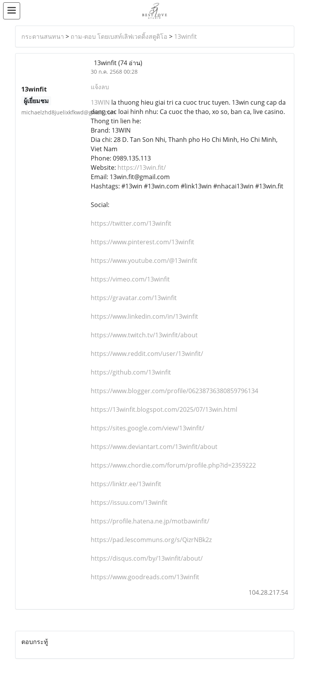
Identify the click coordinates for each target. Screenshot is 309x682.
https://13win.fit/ (141, 167)
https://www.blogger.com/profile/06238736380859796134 (174, 391)
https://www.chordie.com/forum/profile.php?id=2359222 (173, 465)
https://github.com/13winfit (131, 372)
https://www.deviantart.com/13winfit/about (154, 446)
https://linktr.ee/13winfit (126, 484)
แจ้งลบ (100, 87)
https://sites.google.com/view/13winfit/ (147, 428)
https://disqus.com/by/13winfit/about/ (147, 558)
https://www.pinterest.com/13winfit (142, 242)
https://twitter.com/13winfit (131, 223)
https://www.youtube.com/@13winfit (144, 260)
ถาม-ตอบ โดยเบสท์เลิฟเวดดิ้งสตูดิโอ (119, 36)
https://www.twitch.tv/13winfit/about (144, 335)
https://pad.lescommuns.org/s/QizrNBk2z (151, 539)
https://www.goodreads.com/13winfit (145, 577)
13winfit (185, 36)
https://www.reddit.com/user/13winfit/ (147, 353)
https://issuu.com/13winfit (129, 502)
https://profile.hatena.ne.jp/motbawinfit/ (150, 521)
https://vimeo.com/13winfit (130, 279)
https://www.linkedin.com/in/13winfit (144, 316)
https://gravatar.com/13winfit (134, 298)
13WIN (100, 102)
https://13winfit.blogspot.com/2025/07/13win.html (164, 409)
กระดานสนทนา (42, 36)
